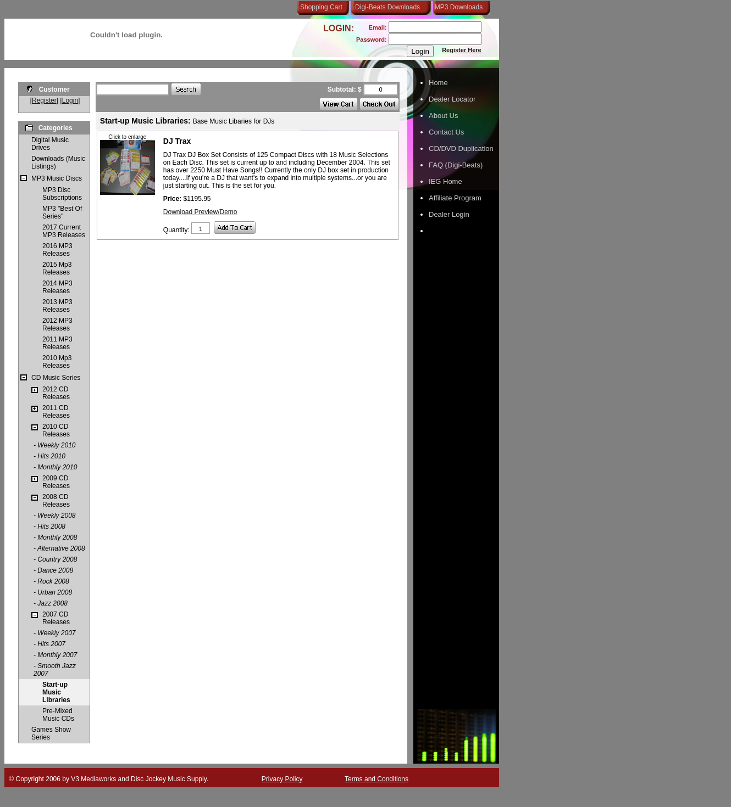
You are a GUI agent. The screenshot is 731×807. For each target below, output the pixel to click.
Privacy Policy (282, 779)
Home (438, 83)
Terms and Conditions (376, 779)
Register (44, 100)
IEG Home (445, 181)
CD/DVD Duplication (461, 148)
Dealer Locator (452, 99)
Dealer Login (449, 214)
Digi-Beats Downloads (387, 7)
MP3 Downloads (457, 7)
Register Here (461, 50)
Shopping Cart (321, 7)
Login (70, 100)
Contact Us (446, 132)
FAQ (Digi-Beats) (456, 165)
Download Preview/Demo (200, 212)
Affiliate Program (455, 198)
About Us (443, 115)
